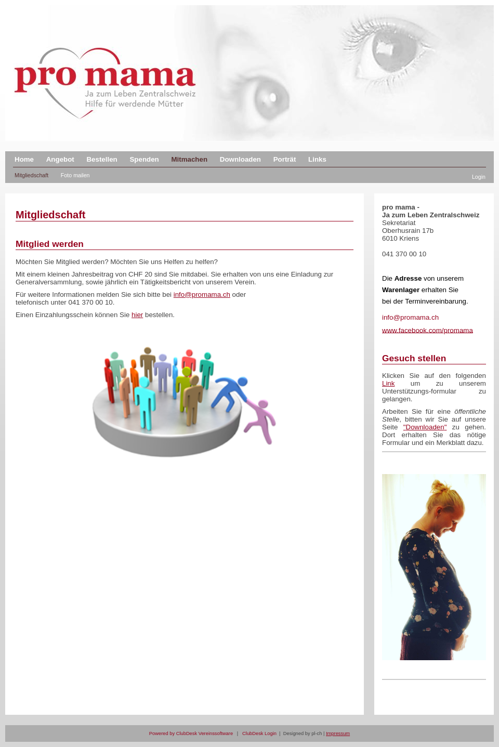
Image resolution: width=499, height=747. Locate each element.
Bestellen (101, 159)
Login (478, 177)
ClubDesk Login (259, 733)
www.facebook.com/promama (427, 330)
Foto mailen (75, 175)
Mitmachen (189, 159)
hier (137, 315)
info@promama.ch (202, 294)
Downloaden (240, 159)
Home (24, 159)
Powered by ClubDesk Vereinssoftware (191, 733)
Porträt (284, 159)
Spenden (144, 159)
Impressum (338, 733)
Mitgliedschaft (31, 175)
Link (388, 383)
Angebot (60, 159)
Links (317, 159)
